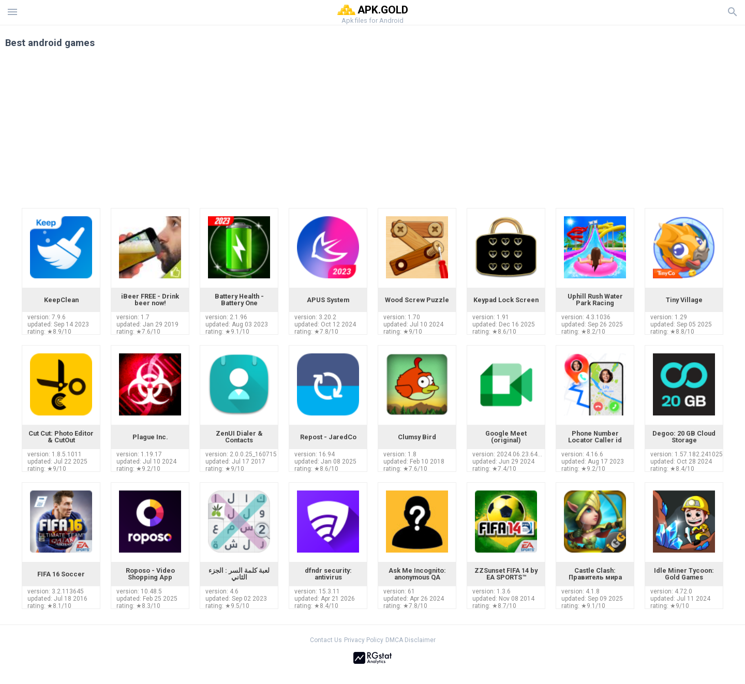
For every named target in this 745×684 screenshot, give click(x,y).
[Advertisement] (435, 130)
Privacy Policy (363, 640)
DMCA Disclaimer (410, 640)
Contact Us (326, 640)
